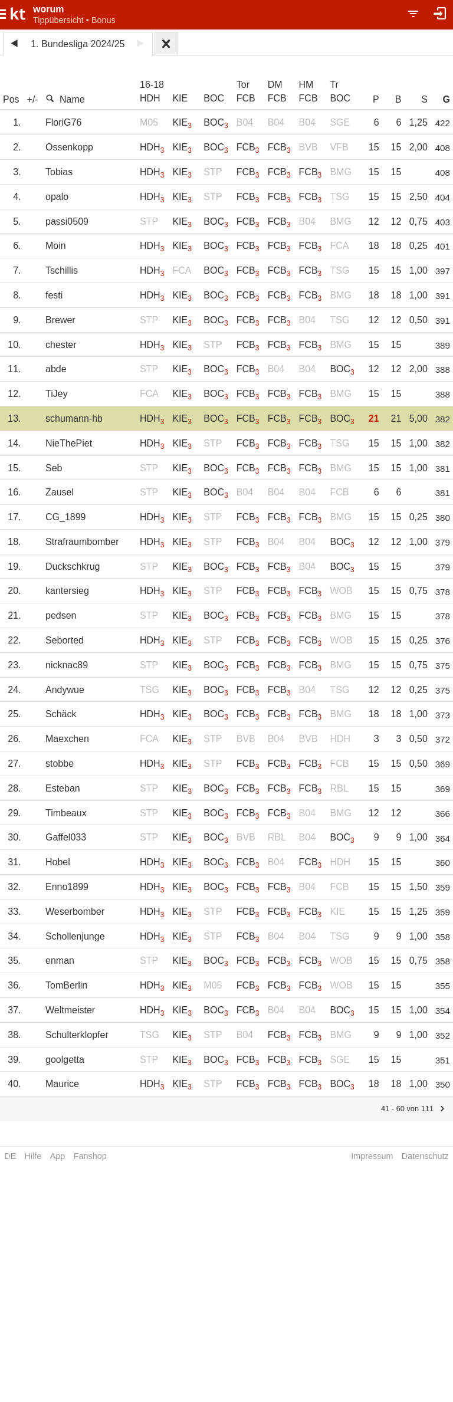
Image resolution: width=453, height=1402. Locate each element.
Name (65, 99)
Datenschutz (425, 1156)
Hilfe (33, 1156)
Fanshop (90, 1156)
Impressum (372, 1156)
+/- (32, 99)
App (57, 1156)
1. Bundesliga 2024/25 (77, 44)
